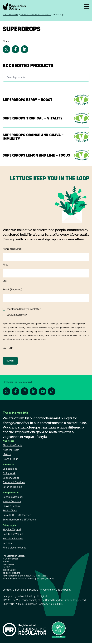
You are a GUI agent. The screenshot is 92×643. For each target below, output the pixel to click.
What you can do (11, 492)
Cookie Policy (63, 589)
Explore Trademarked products (35, 14)
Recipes (7, 542)
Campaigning (10, 468)
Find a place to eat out (15, 547)
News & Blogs (10, 458)
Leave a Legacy (11, 505)
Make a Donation (12, 501)
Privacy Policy (67, 335)
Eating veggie (9, 525)
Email (12, 289)
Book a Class (10, 510)
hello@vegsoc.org (11, 572)
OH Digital (41, 596)
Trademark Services (14, 482)
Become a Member (13, 496)
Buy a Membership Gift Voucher (20, 519)
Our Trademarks (10, 14)
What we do (8, 464)
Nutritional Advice (13, 538)
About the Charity (12, 445)
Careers (17, 589)
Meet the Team (11, 449)
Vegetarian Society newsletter (23, 308)
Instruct (21, 596)
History (7, 454)
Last (5, 280)
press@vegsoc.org (44, 578)
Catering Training (12, 486)
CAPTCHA (8, 347)
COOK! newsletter (16, 314)
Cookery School (11, 477)
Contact (7, 589)
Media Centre (30, 589)
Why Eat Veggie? (12, 529)
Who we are (8, 440)
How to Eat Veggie (13, 533)
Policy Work (9, 473)
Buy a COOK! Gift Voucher (17, 514)
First (5, 264)
